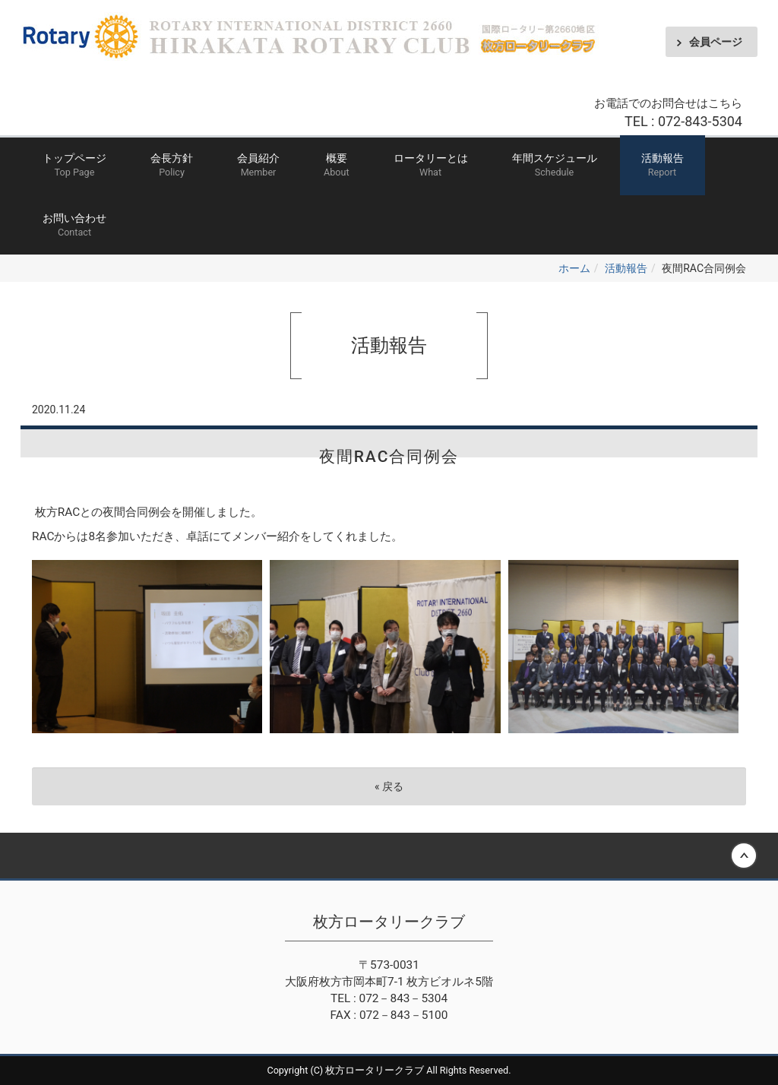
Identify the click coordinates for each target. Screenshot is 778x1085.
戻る (389, 786)
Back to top (389, 855)
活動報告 (662, 166)
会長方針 (171, 166)
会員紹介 (258, 166)
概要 (336, 166)
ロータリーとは (431, 166)
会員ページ (715, 42)
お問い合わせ (74, 226)
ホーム (574, 268)
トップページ (74, 166)
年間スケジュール (554, 166)
